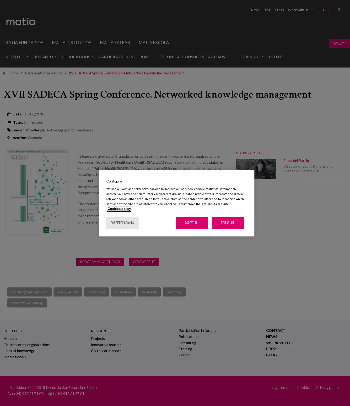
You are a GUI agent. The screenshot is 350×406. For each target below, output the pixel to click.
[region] (176, 203)
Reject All (228, 223)
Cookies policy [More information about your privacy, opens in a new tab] (119, 209)
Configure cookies (122, 223)
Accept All (192, 223)
